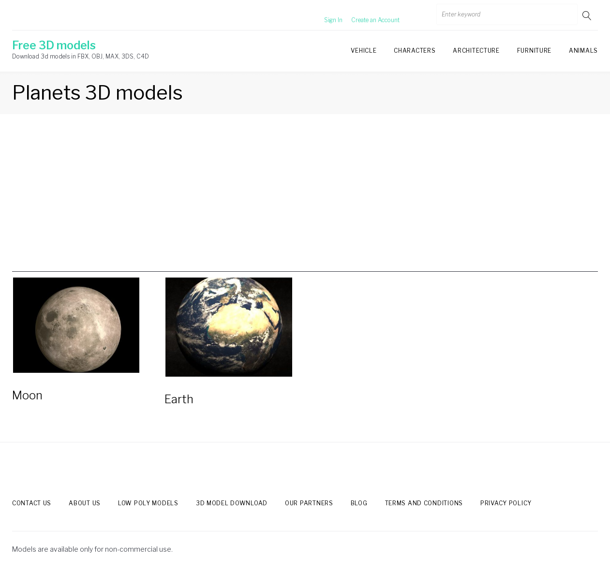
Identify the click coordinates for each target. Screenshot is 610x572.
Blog (359, 503)
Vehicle (363, 50)
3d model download (232, 503)
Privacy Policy (506, 503)
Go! (588, 15)
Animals (583, 50)
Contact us (31, 503)
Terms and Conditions (424, 503)
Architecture (476, 50)
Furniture (534, 50)
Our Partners (309, 503)
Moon (27, 395)
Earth (178, 399)
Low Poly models (148, 503)
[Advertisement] (305, 204)
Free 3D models (54, 45)
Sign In (321, 15)
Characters (414, 50)
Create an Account (364, 15)
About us (85, 503)
